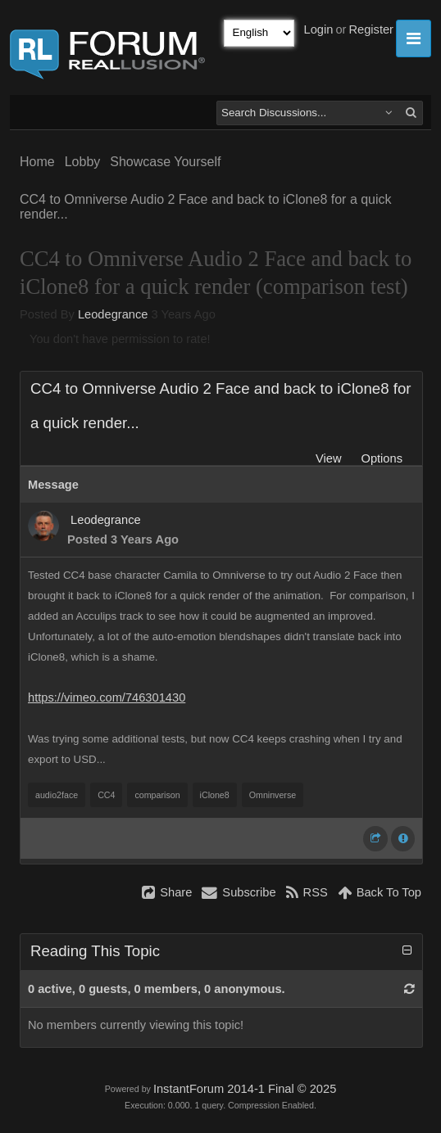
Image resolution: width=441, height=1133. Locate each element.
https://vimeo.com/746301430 (106, 697)
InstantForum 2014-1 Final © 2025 (244, 1088)
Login (319, 29)
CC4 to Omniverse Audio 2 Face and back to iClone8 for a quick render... (206, 206)
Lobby (83, 162)
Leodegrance (113, 314)
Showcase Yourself (165, 162)
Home (37, 162)
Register (370, 29)
